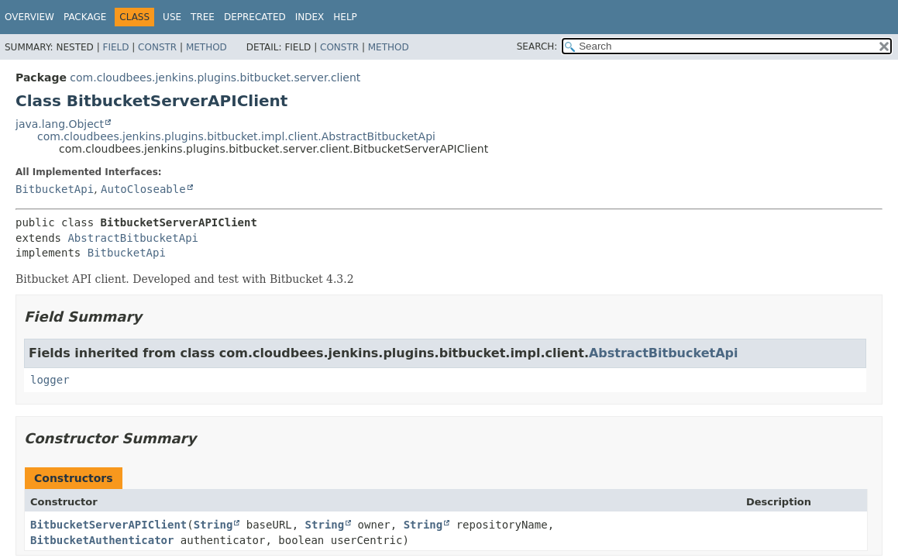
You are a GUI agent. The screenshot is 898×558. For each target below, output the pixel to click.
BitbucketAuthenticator (102, 540)
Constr (157, 47)
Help (345, 17)
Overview (29, 17)
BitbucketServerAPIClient (108, 524)
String (213, 524)
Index (310, 17)
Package (85, 17)
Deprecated (255, 17)
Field (115, 47)
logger (50, 380)
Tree (203, 17)
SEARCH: (537, 46)
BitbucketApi (54, 189)
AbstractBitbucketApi (132, 238)
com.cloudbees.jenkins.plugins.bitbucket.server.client (215, 77)
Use (172, 17)
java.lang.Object (59, 124)
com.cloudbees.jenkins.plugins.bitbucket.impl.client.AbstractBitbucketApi (236, 136)
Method (206, 47)
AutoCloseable (143, 189)
